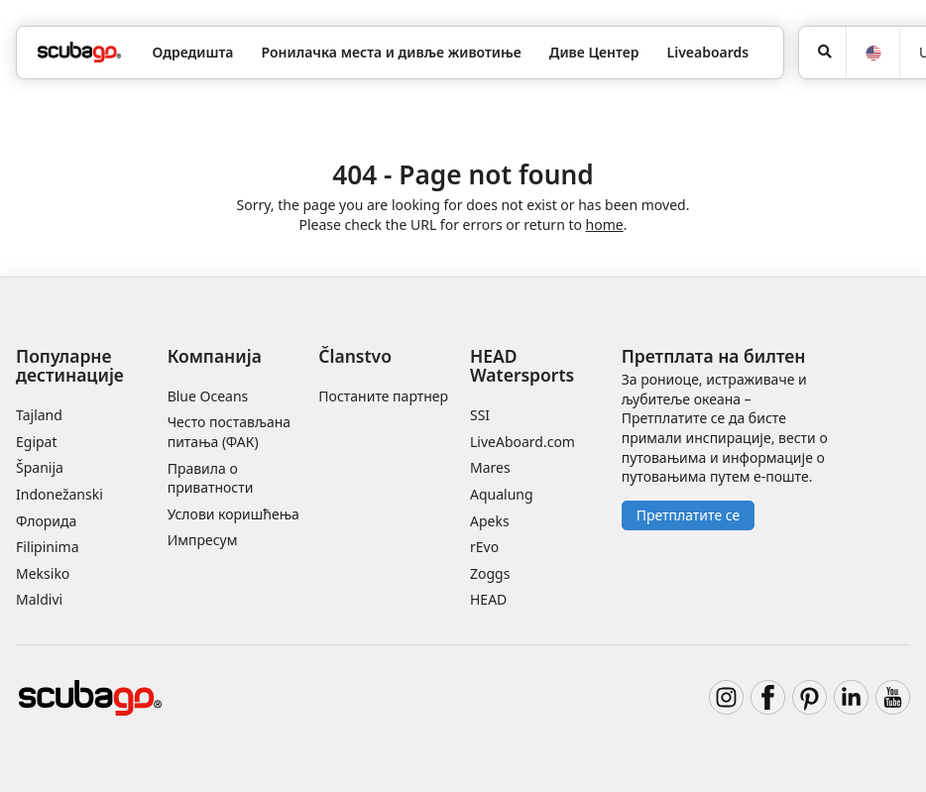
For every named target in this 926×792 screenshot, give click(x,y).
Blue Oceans (208, 396)
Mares (490, 467)
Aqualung (501, 494)
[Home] (79, 52)
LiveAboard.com (522, 441)
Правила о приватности (211, 478)
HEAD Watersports (522, 365)
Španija (39, 467)
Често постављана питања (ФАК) (229, 431)
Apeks (490, 520)
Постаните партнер (383, 396)
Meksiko (42, 573)
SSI (480, 414)
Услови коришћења (233, 514)
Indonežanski (59, 494)
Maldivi (39, 599)
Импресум (203, 539)
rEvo (484, 546)
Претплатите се (689, 515)
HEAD (488, 599)
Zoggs (490, 573)
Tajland (39, 414)
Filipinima (47, 546)
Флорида (46, 520)
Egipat (37, 441)
